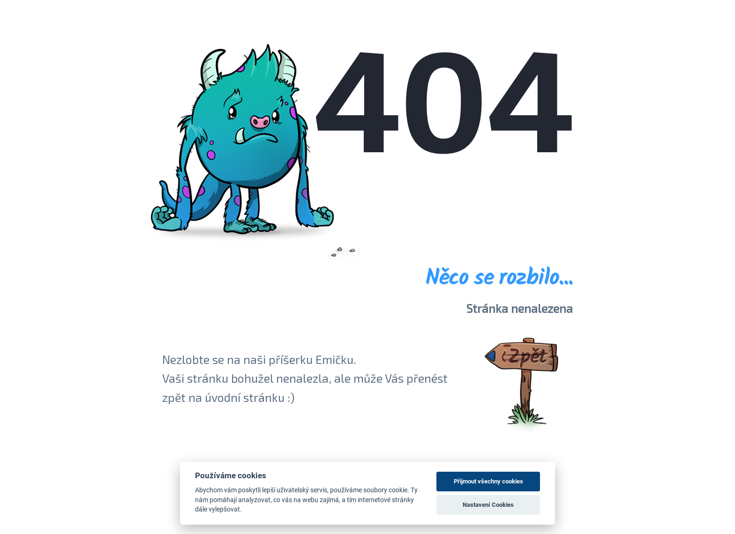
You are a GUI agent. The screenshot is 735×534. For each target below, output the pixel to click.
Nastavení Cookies (488, 504)
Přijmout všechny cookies (488, 481)
